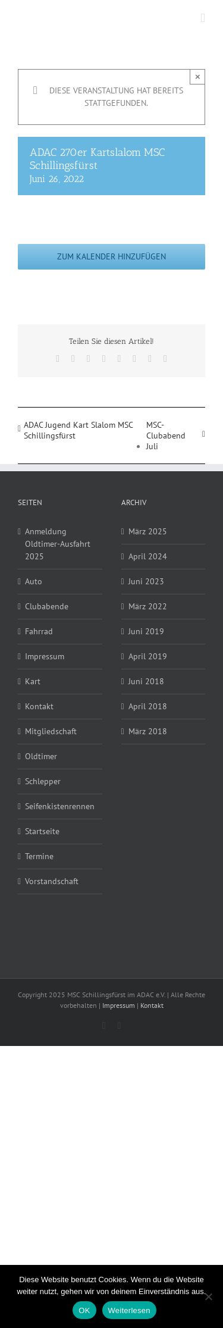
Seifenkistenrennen (60, 806)
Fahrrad (39, 631)
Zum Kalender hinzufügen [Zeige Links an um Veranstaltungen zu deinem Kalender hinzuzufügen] (111, 257)
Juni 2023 (146, 581)
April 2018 (147, 706)
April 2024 (147, 556)
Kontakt (39, 706)
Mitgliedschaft (51, 731)
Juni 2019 (146, 631)
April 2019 (147, 656)
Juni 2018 (146, 681)
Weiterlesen (129, 1310)
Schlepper (43, 781)
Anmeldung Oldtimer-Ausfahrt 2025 (57, 544)
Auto (33, 581)
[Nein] (208, 1296)
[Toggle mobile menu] (202, 18)
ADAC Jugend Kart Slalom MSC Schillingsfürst (78, 430)
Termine (39, 856)
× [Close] (197, 76)
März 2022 (147, 606)
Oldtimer (41, 756)
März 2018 (147, 731)
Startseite (42, 831)
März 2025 (147, 531)
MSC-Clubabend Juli (166, 435)
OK (84, 1310)
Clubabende (46, 606)
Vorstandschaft (51, 881)
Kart (32, 681)
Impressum (44, 656)
